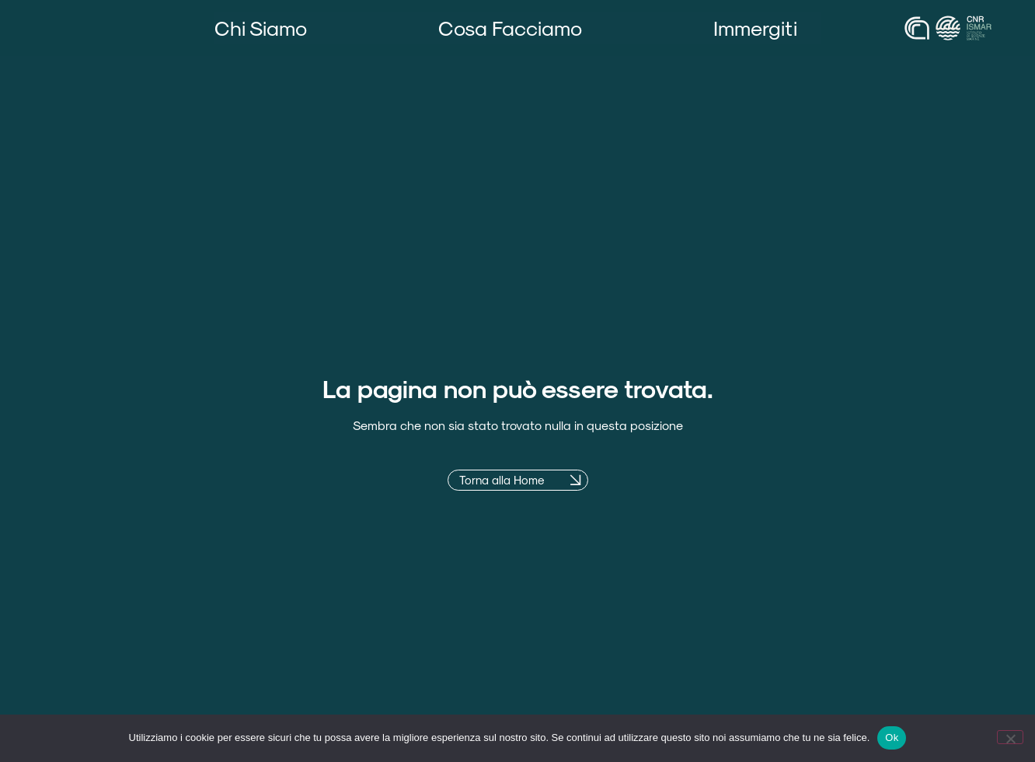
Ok (891, 737)
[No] (1010, 737)
